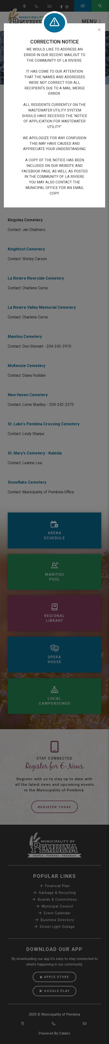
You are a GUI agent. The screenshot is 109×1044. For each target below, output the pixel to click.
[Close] (99, 30)
